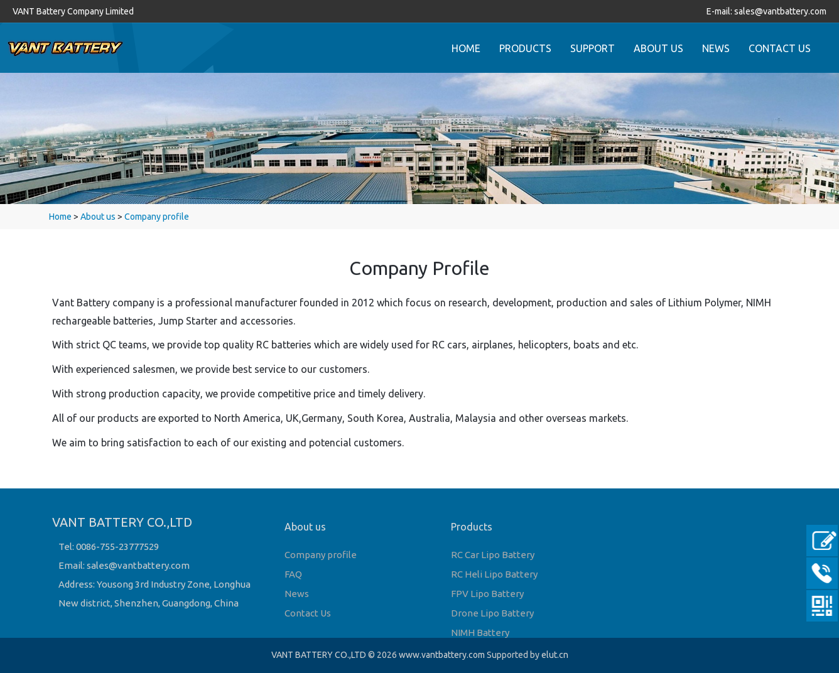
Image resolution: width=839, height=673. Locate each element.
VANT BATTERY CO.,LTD (318, 655)
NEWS (716, 48)
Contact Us (307, 613)
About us (98, 217)
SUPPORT (592, 48)
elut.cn (554, 655)
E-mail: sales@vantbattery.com (766, 11)
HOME (466, 48)
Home (60, 217)
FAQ (293, 574)
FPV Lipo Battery (487, 593)
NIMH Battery (480, 632)
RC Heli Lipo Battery (494, 574)
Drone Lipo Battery (492, 613)
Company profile (156, 217)
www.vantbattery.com (442, 655)
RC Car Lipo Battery (492, 554)
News (296, 593)
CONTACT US (780, 48)
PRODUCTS (525, 48)
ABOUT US (658, 48)
